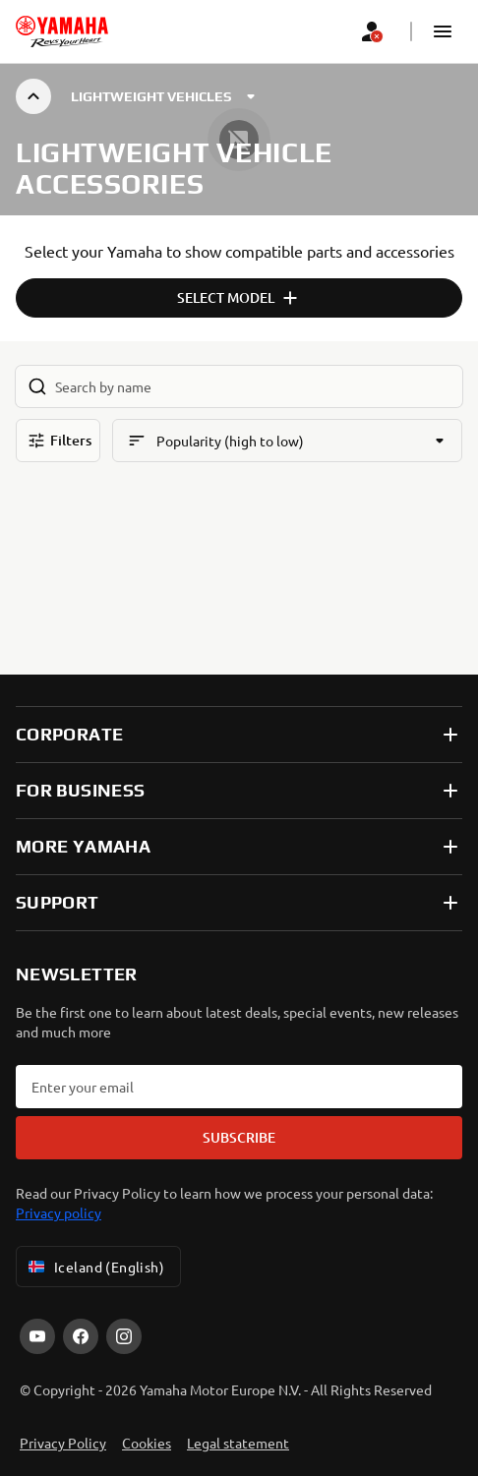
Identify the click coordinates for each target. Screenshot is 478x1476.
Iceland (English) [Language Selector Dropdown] (94, 1266)
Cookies (146, 1442)
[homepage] (62, 31)
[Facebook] (80, 1336)
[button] (442, 31)
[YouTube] (37, 1336)
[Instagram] (124, 1336)
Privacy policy (58, 1212)
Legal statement (238, 1442)
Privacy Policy (63, 1442)
